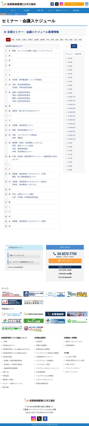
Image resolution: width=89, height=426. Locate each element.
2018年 (70, 93)
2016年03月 (71, 131)
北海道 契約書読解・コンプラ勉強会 (27, 80)
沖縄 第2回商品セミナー (22, 151)
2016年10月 (71, 104)
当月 (74, 46)
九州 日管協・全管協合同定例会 (25, 197)
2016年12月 (71, 97)
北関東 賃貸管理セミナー (22, 125)
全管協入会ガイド (9, 345)
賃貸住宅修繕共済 (42, 383)
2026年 (70, 62)
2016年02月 (71, 135)
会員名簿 (39, 341)
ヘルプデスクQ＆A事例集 (44, 376)
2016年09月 (71, 108)
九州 (75, 40)
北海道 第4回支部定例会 (22, 87)
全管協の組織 (7, 357)
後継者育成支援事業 (11, 368)
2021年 (70, 81)
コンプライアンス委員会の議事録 (47, 353)
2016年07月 (71, 116)
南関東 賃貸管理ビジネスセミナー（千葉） (29, 174)
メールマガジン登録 (43, 364)
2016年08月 (71, 112)
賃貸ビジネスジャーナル (74, 341)
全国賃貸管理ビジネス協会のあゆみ (15, 353)
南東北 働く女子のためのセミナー (26, 111)
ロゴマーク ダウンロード (44, 379)
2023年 (70, 74)
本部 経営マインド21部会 (22, 146)
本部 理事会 (17, 138)
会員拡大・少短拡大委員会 (13, 364)
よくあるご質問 (71, 356)
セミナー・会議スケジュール (58, 10)
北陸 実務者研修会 (20, 149)
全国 (8, 40)
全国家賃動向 (70, 345)
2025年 (70, 66)
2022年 (70, 77)
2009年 (70, 166)
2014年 (70, 147)
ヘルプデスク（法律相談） (45, 360)
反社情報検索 (40, 372)
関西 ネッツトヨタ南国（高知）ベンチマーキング (32, 51)
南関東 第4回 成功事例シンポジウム (27, 143)
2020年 (70, 85)
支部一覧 (40, 10)
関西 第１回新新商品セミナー (24, 177)
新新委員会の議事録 (43, 349)
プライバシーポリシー (73, 368)
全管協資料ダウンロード (44, 357)
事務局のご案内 (8, 379)
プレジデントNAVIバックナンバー (47, 368)
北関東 (36, 40)
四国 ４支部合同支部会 (21, 92)
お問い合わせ (65, 261)
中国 (66, 40)
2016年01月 (71, 139)
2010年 (70, 162)
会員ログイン (75, 4)
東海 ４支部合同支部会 (21, 95)
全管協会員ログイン (16, 247)
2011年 (70, 158)
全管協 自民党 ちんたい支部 (75, 360)
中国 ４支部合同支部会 (21, 101)
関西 (61, 40)
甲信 (47, 40)
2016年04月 (71, 127)
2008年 (70, 170)
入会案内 (27, 10)
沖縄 (79, 40)
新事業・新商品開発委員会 (13, 360)
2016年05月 (71, 124)
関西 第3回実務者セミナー (23, 130)
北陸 (57, 40)
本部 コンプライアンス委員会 (24, 135)
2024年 (70, 70)
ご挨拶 (5, 341)
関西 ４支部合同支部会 (21, 98)
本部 (12, 40)
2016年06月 (71, 120)
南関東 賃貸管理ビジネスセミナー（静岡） (29, 221)
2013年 (70, 150)
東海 (52, 40)
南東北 (30, 40)
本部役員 (6, 376)
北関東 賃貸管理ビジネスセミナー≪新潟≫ (29, 182)
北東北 (24, 40)
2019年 (70, 89)
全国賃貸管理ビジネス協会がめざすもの (16, 349)
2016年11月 (71, 101)
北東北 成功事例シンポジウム (24, 184)
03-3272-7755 (64, 254)
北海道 (18, 40)
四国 (70, 40)
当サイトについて (72, 372)
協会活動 (76, 10)
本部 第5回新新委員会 (21, 84)
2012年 (70, 154)
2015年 (70, 143)
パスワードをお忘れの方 (15, 267)
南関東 (42, 40)
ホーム (13, 10)
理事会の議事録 (41, 345)
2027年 (70, 58)
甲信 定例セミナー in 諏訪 (23, 194)
